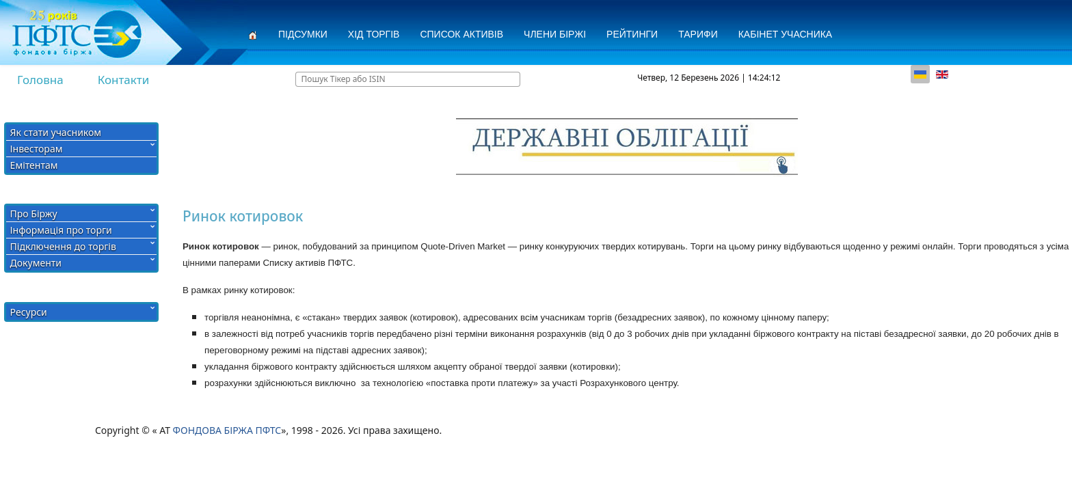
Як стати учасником (55, 132)
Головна (40, 79)
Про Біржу (33, 213)
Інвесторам (36, 148)
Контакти (124, 79)
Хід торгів (374, 34)
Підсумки (302, 34)
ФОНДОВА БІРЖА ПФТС (227, 430)
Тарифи (698, 34)
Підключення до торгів (63, 246)
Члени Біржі (555, 34)
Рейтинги (632, 34)
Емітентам (34, 165)
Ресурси (28, 311)
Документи (36, 262)
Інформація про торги (61, 229)
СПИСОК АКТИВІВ (461, 34)
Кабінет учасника (785, 34)
